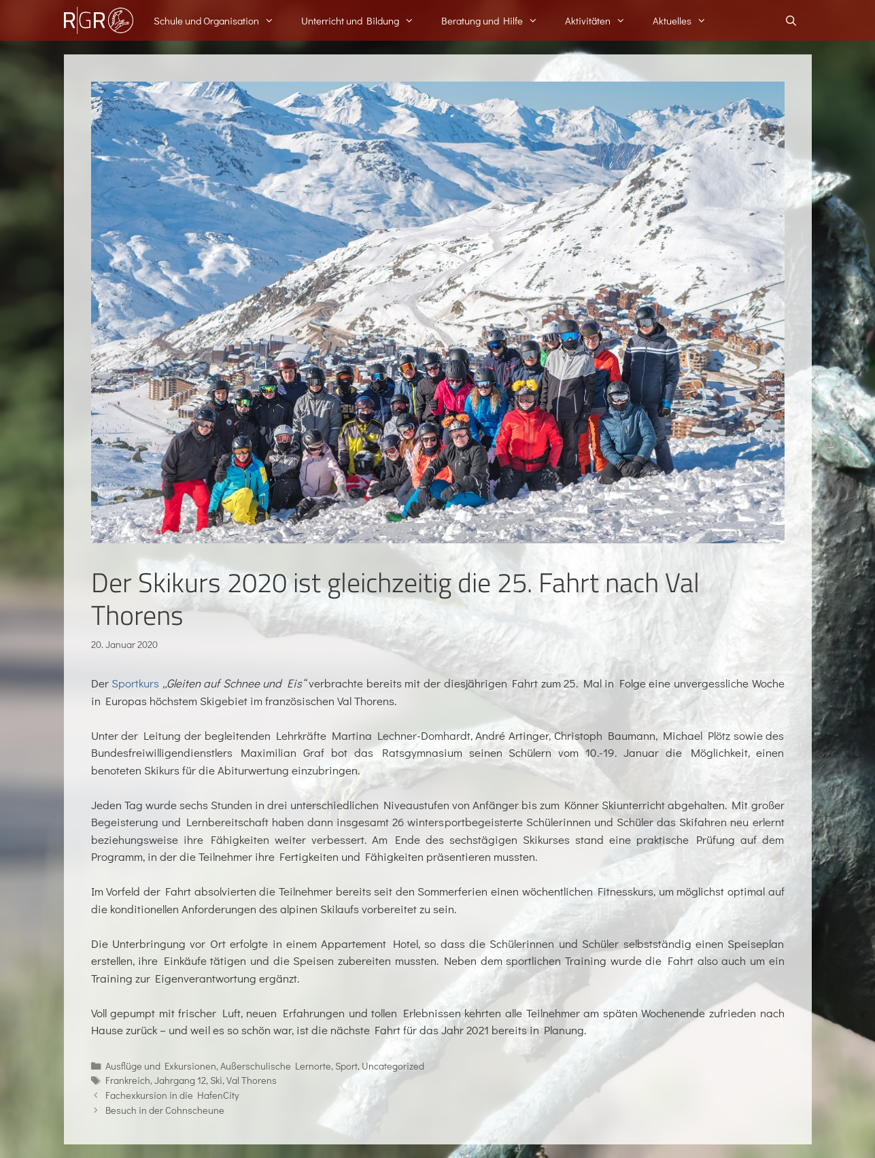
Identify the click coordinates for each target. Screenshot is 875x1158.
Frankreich (127, 1080)
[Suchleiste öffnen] (791, 20)
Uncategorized (393, 1065)
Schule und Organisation (221, 20)
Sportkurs (135, 683)
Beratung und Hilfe (496, 20)
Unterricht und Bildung (364, 20)
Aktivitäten (602, 20)
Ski (216, 1080)
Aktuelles (686, 20)
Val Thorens (251, 1080)
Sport (346, 1065)
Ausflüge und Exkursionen (160, 1065)
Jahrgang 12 (180, 1080)
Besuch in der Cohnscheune (164, 1110)
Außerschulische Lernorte (275, 1065)
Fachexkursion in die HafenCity (172, 1095)
